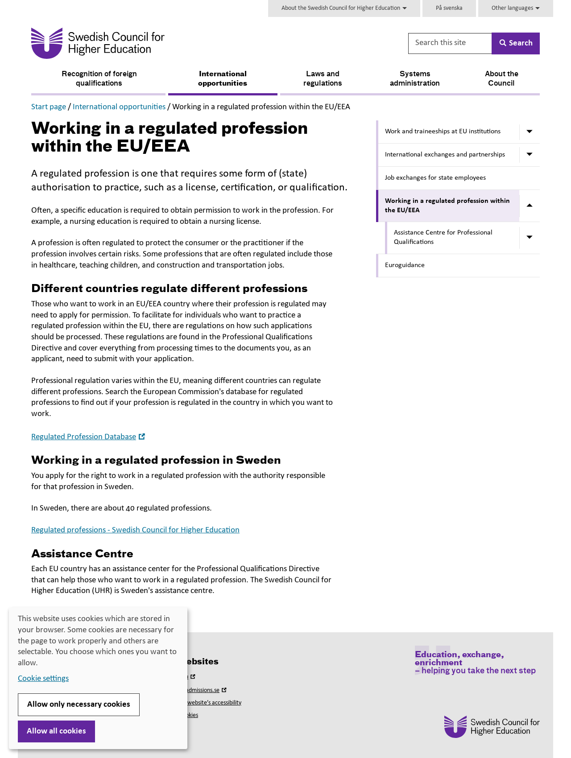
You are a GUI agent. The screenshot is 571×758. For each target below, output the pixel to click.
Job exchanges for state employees (435, 177)
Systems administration (415, 79)
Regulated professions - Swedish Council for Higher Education (135, 530)
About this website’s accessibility (201, 703)
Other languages (516, 8)
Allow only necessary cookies (78, 704)
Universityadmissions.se (194, 690)
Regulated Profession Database (89, 437)
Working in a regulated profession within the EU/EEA (447, 206)
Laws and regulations (322, 79)
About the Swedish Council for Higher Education (344, 8)
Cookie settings (43, 679)
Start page (48, 107)
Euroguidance (405, 265)
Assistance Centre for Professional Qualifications (443, 237)
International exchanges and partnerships (445, 154)
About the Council (501, 79)
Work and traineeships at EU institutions (443, 131)
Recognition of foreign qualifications (99, 79)
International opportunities (222, 79)
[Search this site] (450, 43)
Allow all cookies (56, 731)
